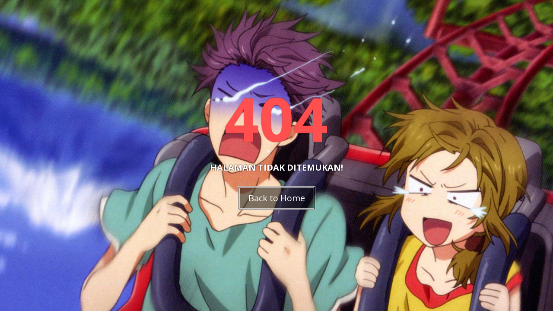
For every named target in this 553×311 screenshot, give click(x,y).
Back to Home (276, 198)
